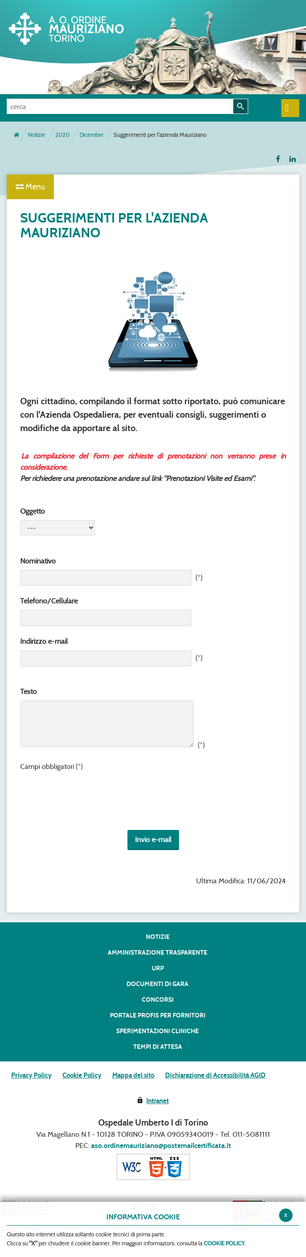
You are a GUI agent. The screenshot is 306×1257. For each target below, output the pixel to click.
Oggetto (32, 511)
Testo (28, 691)
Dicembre (91, 135)
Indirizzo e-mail (44, 641)
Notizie (36, 135)
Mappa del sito (133, 1075)
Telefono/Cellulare (49, 601)
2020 (62, 135)
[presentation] (88, 802)
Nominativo (38, 561)
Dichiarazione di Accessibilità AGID (215, 1075)
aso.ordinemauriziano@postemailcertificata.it (161, 1145)
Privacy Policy (31, 1075)
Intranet (157, 1101)
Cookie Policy (81, 1075)
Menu (30, 187)
